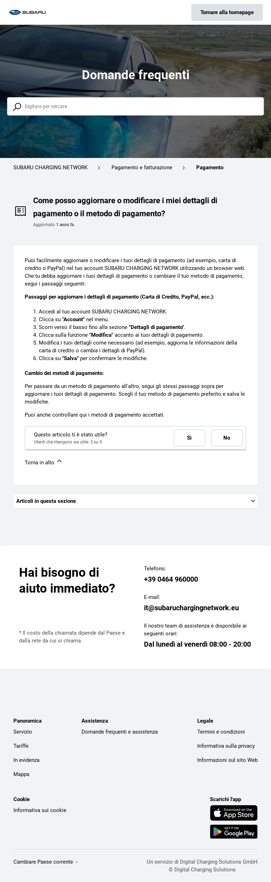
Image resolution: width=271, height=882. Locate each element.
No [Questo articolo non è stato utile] (226, 438)
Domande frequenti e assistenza (120, 732)
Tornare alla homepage (227, 12)
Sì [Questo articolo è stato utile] (189, 438)
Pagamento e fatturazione (142, 167)
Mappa (21, 774)
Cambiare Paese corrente (46, 862)
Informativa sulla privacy (226, 746)
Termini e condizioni (221, 732)
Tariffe (21, 746)
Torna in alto (44, 461)
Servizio (22, 732)
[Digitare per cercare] (135, 106)
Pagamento (209, 167)
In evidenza (26, 760)
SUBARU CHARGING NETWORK (50, 167)
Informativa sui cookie (39, 810)
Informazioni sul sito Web (227, 760)
